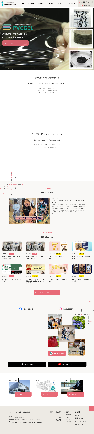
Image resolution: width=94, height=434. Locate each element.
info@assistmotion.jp (32, 423)
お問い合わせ (71, 3)
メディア (68, 417)
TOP (22, 3)
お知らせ (40, 3)
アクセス (60, 3)
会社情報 (50, 3)
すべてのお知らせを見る (42, 292)
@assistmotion (57, 353)
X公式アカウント (27, 364)
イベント (68, 419)
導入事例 (58, 420)
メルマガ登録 (79, 424)
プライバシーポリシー (81, 421)
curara (60, 415)
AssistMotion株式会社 (21, 412)
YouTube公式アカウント (67, 364)
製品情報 (31, 3)
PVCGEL (60, 417)
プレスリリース (70, 415)
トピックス (68, 422)
